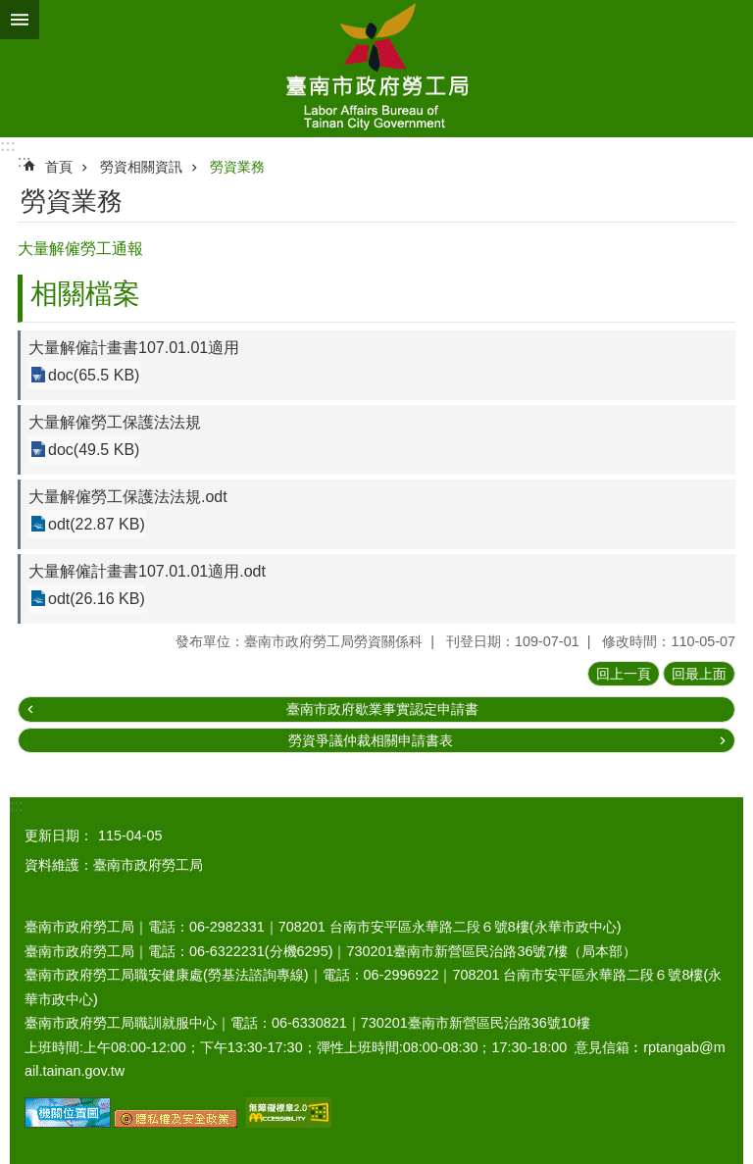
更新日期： (59, 835)
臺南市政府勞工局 (376, 68)
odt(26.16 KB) (96, 598)
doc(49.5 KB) (93, 449)
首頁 (59, 167)
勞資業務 (237, 167)
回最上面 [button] (699, 674)
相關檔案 (85, 293)
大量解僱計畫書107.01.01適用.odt (147, 571)
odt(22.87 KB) (96, 524)
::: (8, 145)
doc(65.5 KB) (93, 375)
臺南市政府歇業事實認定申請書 (382, 709)
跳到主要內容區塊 (10, 10)
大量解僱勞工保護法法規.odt (127, 496)
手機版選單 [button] (19, 19)
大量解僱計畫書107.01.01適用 (133, 347)
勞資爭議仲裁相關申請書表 (370, 740)
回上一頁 (623, 674)
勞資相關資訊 (141, 167)
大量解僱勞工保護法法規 (114, 422)
